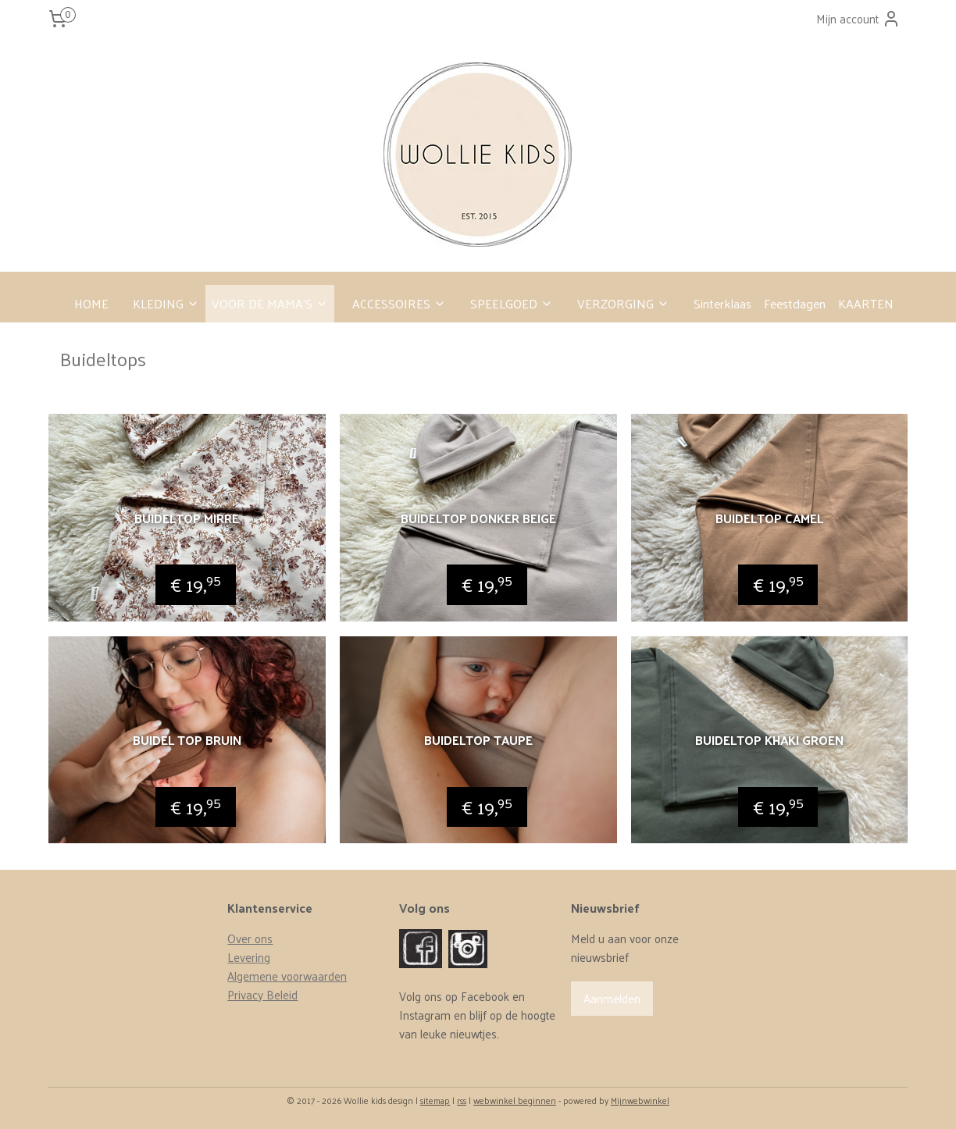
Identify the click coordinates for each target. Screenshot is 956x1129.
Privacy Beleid (262, 994)
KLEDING (166, 303)
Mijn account (858, 18)
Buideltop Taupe (477, 739)
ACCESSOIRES (399, 303)
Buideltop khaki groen (769, 739)
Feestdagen (795, 303)
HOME (91, 303)
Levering (248, 956)
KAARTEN (866, 303)
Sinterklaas (722, 303)
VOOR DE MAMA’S (270, 303)
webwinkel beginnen (514, 1100)
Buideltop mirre (186, 518)
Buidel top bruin (187, 739)
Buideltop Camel (769, 518)
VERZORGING (623, 303)
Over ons (250, 938)
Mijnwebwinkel (640, 1100)
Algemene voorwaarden (287, 975)
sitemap (435, 1100)
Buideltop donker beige (477, 518)
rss (461, 1100)
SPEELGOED (511, 303)
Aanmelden (611, 998)
